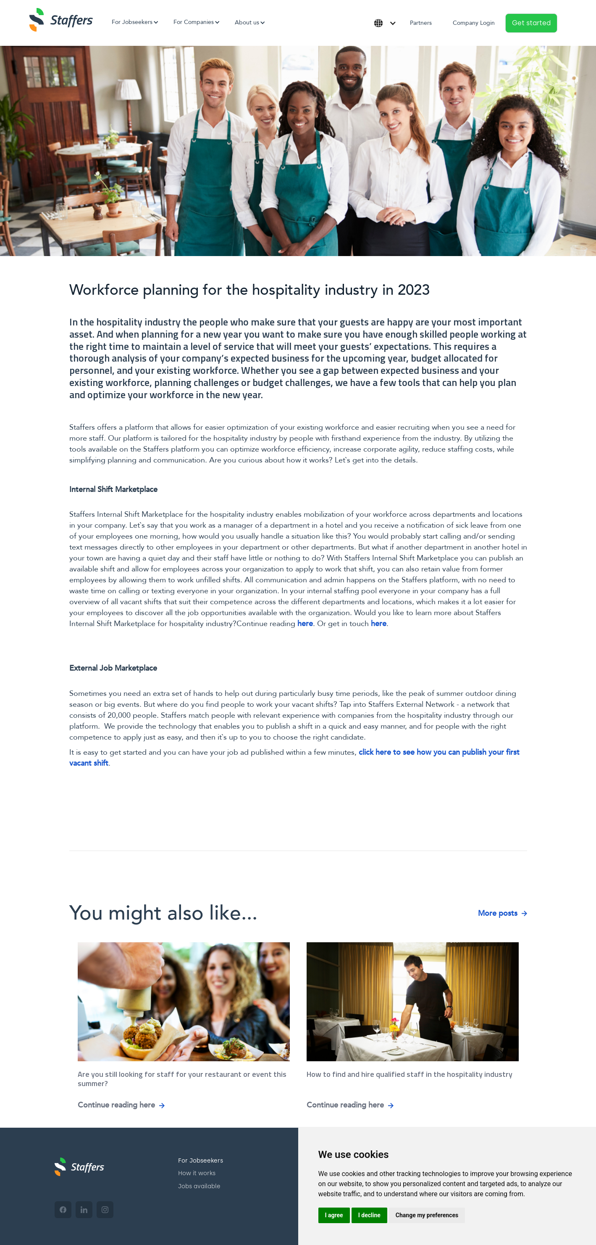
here (305, 624)
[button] (132, 22)
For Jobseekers (200, 1160)
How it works (196, 1173)
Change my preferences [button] (427, 1215)
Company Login (474, 23)
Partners (421, 23)
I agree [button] (334, 1215)
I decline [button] (369, 1215)
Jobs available (199, 1186)
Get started (531, 23)
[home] (61, 20)
